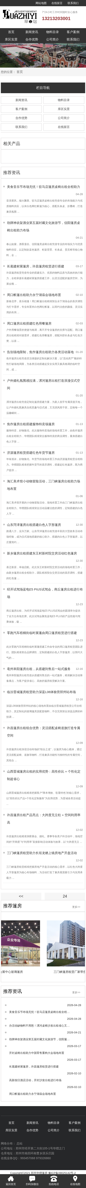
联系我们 (73, 3)
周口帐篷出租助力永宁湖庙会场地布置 (34, 295)
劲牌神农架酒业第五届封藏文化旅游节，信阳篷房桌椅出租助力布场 (39, 1039)
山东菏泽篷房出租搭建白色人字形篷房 (34, 525)
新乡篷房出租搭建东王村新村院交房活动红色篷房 (42, 553)
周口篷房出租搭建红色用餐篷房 (29, 323)
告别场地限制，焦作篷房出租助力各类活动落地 (40, 352)
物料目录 (52, 32)
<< (21, 896)
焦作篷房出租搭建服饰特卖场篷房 (31, 424)
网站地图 (41, 3)
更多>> (76, 906)
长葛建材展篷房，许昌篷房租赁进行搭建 (35, 266)
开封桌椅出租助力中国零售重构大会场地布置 (36, 1053)
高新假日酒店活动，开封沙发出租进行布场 (35, 1080)
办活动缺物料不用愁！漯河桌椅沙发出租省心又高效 (39, 1025)
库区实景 (11, 39)
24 (65, 896)
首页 (11, 32)
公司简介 (52, 39)
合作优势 (31, 39)
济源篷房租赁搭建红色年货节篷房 (31, 452)
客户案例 (73, 32)
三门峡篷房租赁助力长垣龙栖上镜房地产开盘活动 (42, 853)
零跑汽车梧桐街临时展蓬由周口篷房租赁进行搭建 (42, 633)
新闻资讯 (31, 32)
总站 (19, 1143)
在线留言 (56, 3)
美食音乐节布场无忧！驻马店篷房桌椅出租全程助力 (43, 187)
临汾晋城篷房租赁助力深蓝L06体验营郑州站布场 (41, 692)
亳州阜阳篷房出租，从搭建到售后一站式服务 (39, 669)
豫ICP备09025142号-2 (62, 1173)
